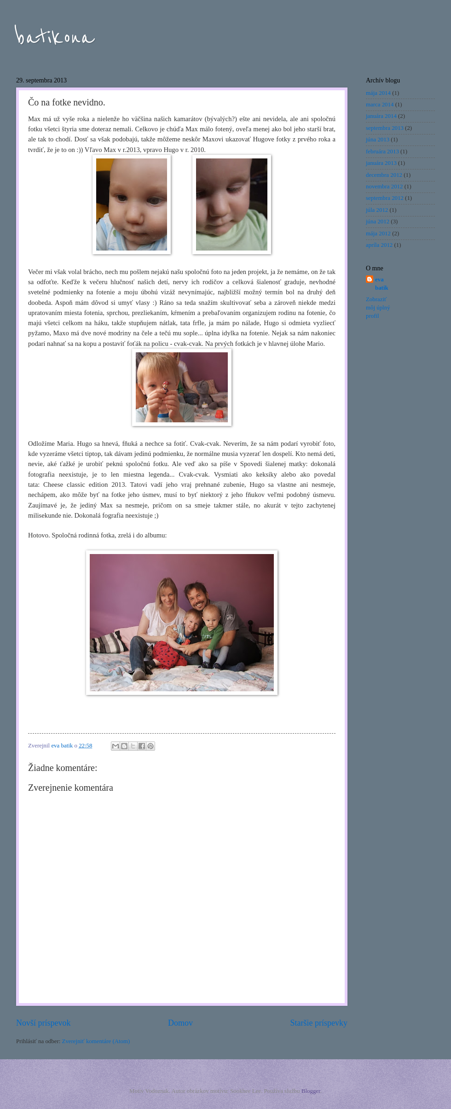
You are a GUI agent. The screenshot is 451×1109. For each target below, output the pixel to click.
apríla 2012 (379, 245)
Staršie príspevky (318, 1022)
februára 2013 (382, 151)
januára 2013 (381, 163)
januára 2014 (381, 116)
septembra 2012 (385, 198)
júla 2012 (377, 210)
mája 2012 (378, 233)
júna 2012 (377, 221)
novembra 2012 (384, 186)
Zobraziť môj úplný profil (378, 307)
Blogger (310, 1091)
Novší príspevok (43, 1022)
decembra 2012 (384, 175)
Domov (180, 1022)
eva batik (381, 283)
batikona (55, 38)
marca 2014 (379, 104)
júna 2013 (377, 139)
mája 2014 (378, 93)
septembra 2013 (385, 128)
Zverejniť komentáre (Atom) (96, 1041)
